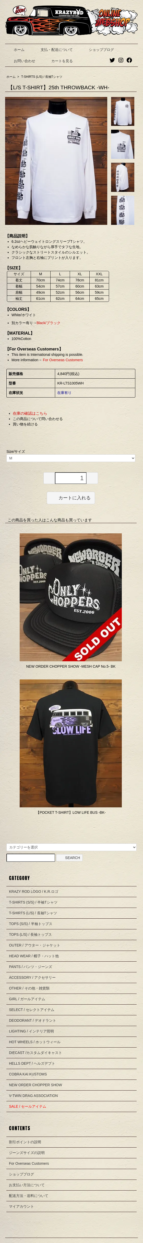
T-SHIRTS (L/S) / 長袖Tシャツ (41, 77)
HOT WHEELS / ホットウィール (35, 1042)
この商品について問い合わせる (38, 419)
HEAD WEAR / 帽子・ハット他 (33, 956)
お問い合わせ (20, 61)
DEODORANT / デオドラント (32, 1020)
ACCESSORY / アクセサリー (32, 977)
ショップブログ (97, 50)
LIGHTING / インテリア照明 (31, 1031)
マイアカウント (21, 1206)
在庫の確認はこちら (30, 413)
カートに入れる (71, 497)
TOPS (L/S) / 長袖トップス (30, 934)
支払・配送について (53, 50)
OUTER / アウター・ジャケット (34, 945)
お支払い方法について (27, 1185)
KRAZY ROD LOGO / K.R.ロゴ (33, 891)
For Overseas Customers (62, 360)
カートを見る (58, 61)
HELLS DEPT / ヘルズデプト (32, 1063)
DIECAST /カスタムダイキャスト (35, 1053)
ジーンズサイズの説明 (27, 1153)
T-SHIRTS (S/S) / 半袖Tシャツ (33, 902)
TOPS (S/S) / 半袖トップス (30, 924)
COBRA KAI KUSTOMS (28, 1074)
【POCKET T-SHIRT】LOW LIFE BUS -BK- (71, 812)
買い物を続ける (25, 424)
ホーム (15, 50)
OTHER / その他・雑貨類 (29, 988)
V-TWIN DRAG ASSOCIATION (33, 1096)
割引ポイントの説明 (25, 1142)
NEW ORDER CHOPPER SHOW (35, 1085)
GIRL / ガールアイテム (27, 999)
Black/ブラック (49, 323)
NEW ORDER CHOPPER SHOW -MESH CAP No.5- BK (71, 666)
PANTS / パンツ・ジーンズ (30, 967)
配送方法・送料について (28, 1196)
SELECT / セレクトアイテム (31, 1010)
